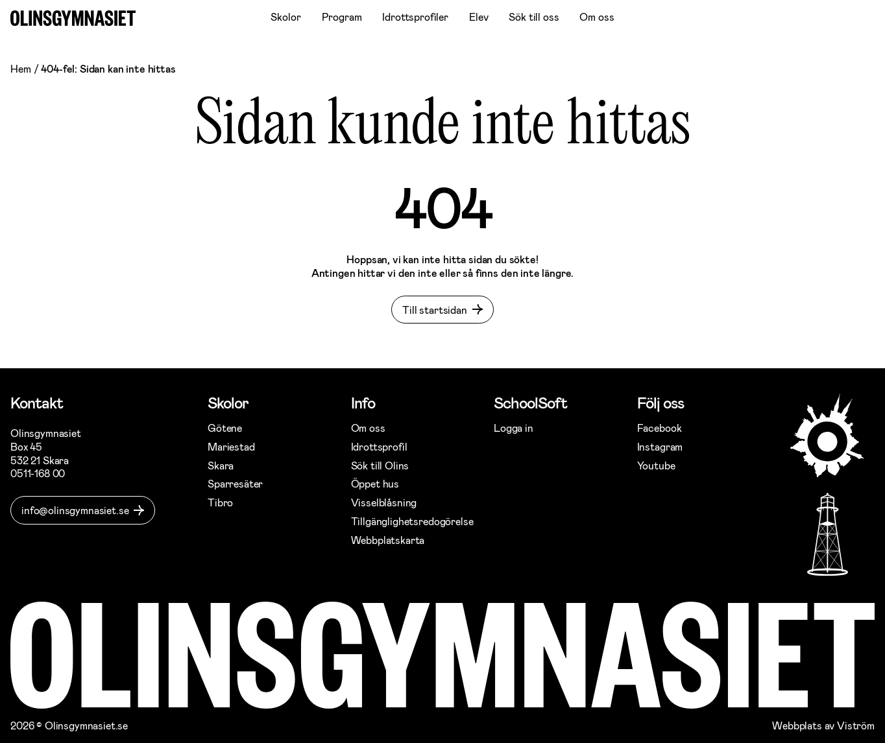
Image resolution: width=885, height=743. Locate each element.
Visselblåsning (384, 502)
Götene (225, 427)
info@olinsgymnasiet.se (74, 510)
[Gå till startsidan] (73, 18)
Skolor (285, 16)
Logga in (513, 427)
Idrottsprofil (379, 446)
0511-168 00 (37, 473)
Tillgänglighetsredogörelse (412, 521)
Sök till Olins (380, 465)
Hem (20, 68)
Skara (221, 465)
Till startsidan (434, 309)
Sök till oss (534, 16)
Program (342, 16)
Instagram (660, 446)
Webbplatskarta (388, 540)
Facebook (659, 427)
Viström (856, 725)
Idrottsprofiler (415, 16)
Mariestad (231, 446)
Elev (478, 16)
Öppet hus (375, 483)
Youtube (656, 465)
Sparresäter (235, 483)
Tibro (220, 502)
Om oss (596, 16)
